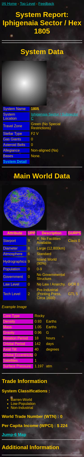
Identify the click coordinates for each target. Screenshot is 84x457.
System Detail (15, 161)
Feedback (46, 4)
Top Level (27, 4)
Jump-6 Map (14, 434)
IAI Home (9, 4)
